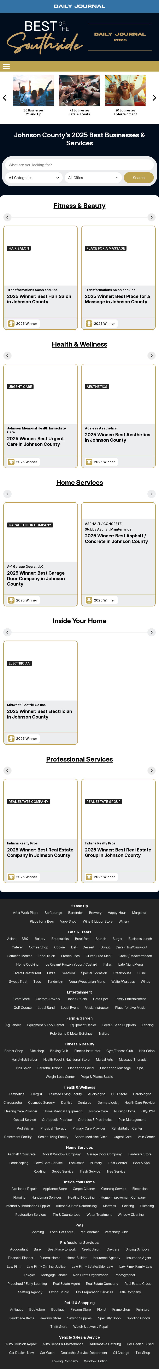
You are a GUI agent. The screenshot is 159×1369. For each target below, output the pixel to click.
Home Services (79, 482)
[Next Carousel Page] (154, 98)
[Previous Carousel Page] (5, 98)
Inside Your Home (79, 621)
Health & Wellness (79, 344)
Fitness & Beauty (80, 206)
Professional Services (79, 759)
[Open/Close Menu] (6, 66)
